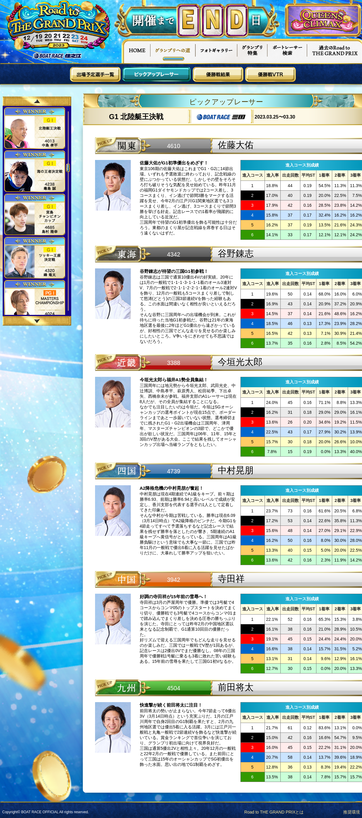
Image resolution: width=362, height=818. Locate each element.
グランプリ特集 (252, 51)
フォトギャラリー (216, 51)
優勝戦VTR (270, 74)
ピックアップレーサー (157, 74)
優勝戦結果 (218, 74)
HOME (136, 51)
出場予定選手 (95, 74)
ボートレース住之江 (57, 56)
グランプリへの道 (172, 51)
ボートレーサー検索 (287, 51)
